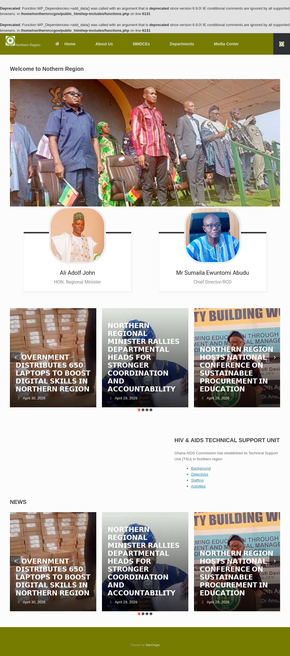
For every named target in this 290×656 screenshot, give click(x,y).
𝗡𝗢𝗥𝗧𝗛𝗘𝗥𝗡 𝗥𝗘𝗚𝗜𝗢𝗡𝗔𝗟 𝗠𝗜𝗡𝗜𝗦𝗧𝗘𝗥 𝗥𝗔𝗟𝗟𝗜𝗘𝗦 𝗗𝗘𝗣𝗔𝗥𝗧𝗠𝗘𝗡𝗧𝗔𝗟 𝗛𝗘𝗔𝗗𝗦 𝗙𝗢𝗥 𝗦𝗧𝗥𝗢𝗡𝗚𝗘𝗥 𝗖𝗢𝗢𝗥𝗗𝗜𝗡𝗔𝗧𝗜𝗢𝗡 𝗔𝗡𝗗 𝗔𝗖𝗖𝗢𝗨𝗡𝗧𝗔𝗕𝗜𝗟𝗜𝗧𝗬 (144, 357)
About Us (104, 44)
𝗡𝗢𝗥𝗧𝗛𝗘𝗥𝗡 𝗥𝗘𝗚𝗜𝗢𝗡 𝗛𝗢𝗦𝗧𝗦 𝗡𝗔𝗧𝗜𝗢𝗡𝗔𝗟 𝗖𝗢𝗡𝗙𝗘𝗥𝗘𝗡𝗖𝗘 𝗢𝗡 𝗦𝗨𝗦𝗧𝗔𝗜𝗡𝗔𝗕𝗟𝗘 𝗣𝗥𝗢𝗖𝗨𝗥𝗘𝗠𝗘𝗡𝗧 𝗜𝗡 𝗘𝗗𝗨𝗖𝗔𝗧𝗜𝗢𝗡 (237, 369)
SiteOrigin (153, 645)
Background (201, 468)
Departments (182, 44)
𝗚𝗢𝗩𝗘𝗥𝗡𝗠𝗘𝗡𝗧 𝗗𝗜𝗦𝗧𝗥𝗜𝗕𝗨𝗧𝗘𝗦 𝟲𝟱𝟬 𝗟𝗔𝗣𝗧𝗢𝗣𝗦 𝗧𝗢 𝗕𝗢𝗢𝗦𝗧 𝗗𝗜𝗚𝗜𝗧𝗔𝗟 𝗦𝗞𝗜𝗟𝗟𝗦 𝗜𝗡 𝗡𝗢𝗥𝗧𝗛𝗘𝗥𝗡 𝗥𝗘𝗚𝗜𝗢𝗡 (53, 373)
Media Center (226, 44)
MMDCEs (141, 44)
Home (65, 44)
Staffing (197, 480)
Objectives (199, 474)
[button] (281, 44)
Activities (198, 486)
